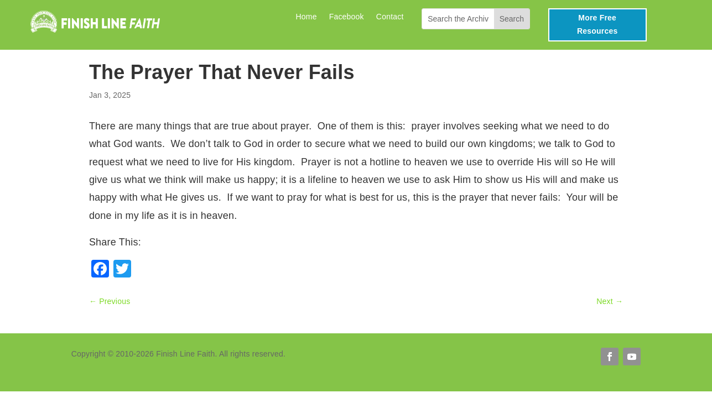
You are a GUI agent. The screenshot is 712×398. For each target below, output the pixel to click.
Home (305, 17)
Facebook (346, 17)
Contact (390, 17)
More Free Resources (597, 24)
